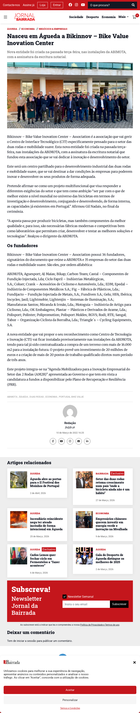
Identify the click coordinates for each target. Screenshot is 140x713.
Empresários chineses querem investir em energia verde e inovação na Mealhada (111, 524)
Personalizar (70, 700)
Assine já (28, 5)
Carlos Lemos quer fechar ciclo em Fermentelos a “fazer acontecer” (45, 560)
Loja (42, 5)
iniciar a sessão (26, 641)
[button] (134, 662)
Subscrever (119, 604)
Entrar (57, 5)
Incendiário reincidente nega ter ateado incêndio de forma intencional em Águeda (46, 524)
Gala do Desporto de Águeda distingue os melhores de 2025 (110, 558)
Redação (70, 423)
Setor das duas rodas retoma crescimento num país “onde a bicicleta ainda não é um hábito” (113, 486)
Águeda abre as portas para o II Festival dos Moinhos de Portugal (45, 482)
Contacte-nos (11, 5)
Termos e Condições (70, 708)
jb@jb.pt (70, 427)
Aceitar (70, 690)
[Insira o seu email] (86, 604)
